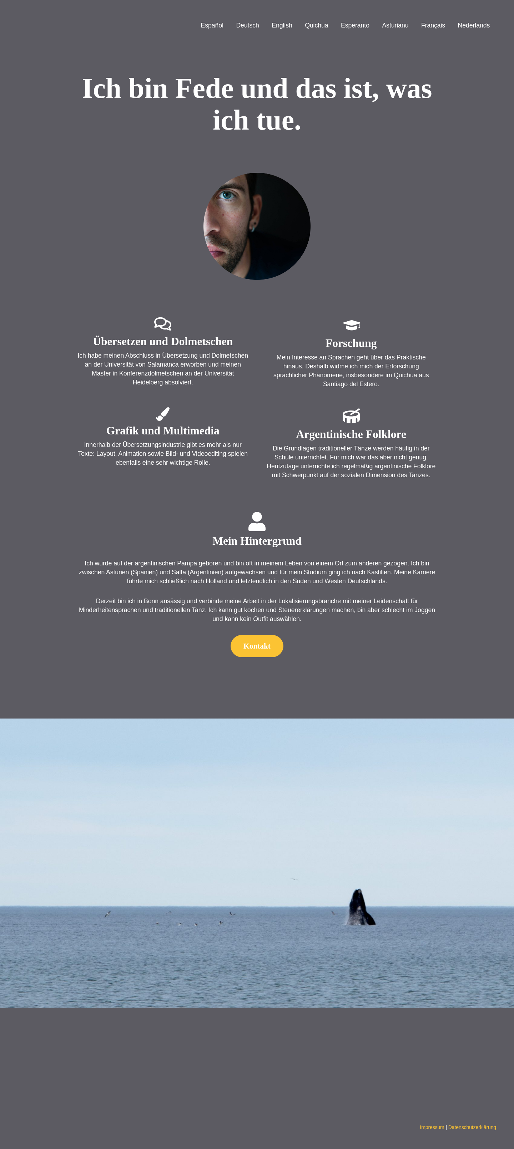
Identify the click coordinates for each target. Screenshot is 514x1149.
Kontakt (257, 646)
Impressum (432, 1127)
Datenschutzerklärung (472, 1127)
